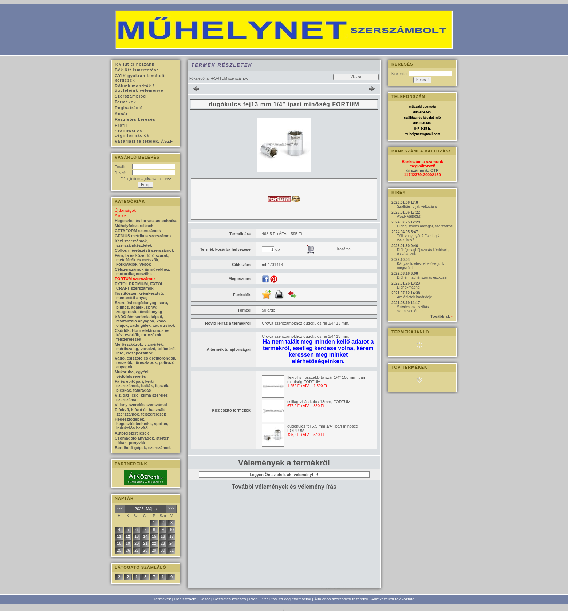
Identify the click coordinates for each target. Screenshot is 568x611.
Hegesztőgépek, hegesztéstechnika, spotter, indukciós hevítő (142, 423)
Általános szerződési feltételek (341, 599)
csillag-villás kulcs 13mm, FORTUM (318, 402)
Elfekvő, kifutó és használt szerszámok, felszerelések (140, 412)
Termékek (162, 599)
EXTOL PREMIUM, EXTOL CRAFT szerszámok (139, 286)
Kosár (205, 599)
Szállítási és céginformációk (286, 599)
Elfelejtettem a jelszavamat (145, 179)
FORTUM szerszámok (135, 279)
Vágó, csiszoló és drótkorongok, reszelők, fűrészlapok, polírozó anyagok (145, 362)
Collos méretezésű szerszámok (144, 250)
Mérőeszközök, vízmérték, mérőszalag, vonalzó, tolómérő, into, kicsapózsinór (145, 348)
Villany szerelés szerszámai (141, 404)
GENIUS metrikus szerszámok (143, 236)
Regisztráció (185, 599)
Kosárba (344, 249)
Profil (254, 599)
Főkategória (199, 78)
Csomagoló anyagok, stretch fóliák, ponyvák (142, 440)
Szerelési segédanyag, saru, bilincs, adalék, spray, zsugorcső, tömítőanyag (141, 307)
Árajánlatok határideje (414, 297)
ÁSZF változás (409, 216)
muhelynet (413, 134)
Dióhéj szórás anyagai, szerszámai (425, 226)
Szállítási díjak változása (417, 207)
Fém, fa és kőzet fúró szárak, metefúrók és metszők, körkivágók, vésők (142, 259)
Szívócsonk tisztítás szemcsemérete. (413, 309)
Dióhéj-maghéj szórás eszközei (422, 277)
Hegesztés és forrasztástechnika (146, 220)
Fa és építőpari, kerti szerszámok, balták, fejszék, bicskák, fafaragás (142, 385)
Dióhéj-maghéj (408, 287)
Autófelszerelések (132, 433)
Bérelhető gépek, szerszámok (143, 447)
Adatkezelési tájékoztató (393, 599)
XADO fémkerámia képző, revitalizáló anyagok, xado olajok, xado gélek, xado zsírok (145, 321)
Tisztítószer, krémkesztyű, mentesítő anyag (139, 295)
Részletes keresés (229, 599)
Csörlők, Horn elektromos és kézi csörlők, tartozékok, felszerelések (142, 334)
